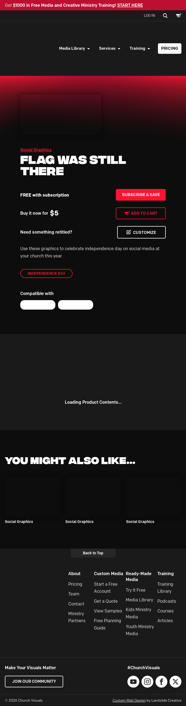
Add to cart (144, 213)
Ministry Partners (76, 617)
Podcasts (166, 601)
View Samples (108, 611)
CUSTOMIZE (144, 232)
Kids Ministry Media (138, 613)
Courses (165, 611)
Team (73, 594)
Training (137, 48)
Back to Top (93, 553)
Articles (165, 621)
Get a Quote (106, 601)
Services (107, 48)
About (74, 573)
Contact (76, 603)
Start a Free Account (105, 588)
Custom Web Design (129, 700)
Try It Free (136, 590)
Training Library (165, 588)
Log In (149, 15)
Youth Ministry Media (140, 630)
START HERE (130, 5)
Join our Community (34, 681)
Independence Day (46, 273)
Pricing (169, 48)
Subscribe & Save (141, 194)
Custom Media (108, 573)
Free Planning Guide (107, 624)
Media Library (72, 48)
